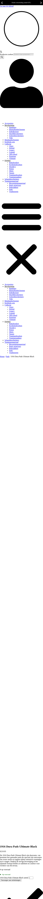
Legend (12, 152)
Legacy (12, 150)
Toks (11, 138)
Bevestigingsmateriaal (17, 183)
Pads (11, 189)
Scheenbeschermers (16, 136)
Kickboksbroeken (15, 165)
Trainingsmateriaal (11, 181)
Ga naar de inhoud (7, 6)
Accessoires (9, 123)
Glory (11, 146)
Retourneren (9, 809)
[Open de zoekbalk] (1, 52)
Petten (11, 169)
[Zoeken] (2, 57)
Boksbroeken (14, 163)
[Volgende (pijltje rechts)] (3, 854)
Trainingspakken (15, 177)
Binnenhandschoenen (17, 129)
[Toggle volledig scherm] (3, 852)
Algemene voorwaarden (13, 796)
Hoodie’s (12, 167)
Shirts (11, 171)
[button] (21, 238)
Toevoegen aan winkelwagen (11, 407)
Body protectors (15, 185)
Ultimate (12, 158)
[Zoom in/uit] (1, 852)
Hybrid (11, 148)
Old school (13, 154)
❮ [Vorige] (2, 2)
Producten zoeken (7, 54)
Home (2, 356)
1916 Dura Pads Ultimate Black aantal (14, 405)
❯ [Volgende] (41, 2)
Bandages (12, 127)
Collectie (8, 144)
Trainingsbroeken (15, 175)
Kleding (8, 161)
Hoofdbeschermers (16, 134)
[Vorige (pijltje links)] (1, 854)
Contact (7, 800)
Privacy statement (11, 807)
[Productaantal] (31, 405)
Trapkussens (13, 192)
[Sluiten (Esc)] (8, 852)
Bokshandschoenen (12, 140)
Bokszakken (13, 187)
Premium (12, 156)
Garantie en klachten (12, 802)
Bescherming (9, 125)
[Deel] (5, 852)
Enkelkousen (14, 132)
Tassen (11, 173)
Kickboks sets (10, 142)
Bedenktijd (9, 798)
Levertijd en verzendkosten (15, 804)
